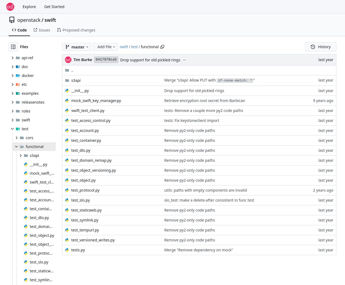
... (184, 59)
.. (69, 70)
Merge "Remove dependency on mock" (198, 249)
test (134, 46)
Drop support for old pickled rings (150, 59)
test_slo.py (80, 200)
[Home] (10, 7)
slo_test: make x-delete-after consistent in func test (209, 200)
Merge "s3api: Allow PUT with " (209, 80)
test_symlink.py (84, 220)
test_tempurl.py (85, 230)
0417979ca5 (106, 60)
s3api (76, 80)
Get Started (54, 6)
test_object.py (83, 180)
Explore (29, 6)
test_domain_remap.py (91, 160)
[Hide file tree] (13, 46)
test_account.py (85, 130)
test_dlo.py (80, 150)
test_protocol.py (85, 190)
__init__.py (80, 90)
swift (50, 20)
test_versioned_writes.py (93, 239)
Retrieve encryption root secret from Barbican (204, 100)
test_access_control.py (90, 120)
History (321, 46)
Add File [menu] (107, 46)
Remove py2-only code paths (189, 130)
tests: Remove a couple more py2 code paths (203, 110)
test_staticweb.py (86, 210)
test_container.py (86, 140)
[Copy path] (162, 47)
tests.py (78, 249)
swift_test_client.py (87, 110)
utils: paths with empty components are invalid (205, 190)
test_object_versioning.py (93, 170)
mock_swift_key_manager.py (96, 100)
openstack (29, 20)
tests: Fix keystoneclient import (191, 120)
